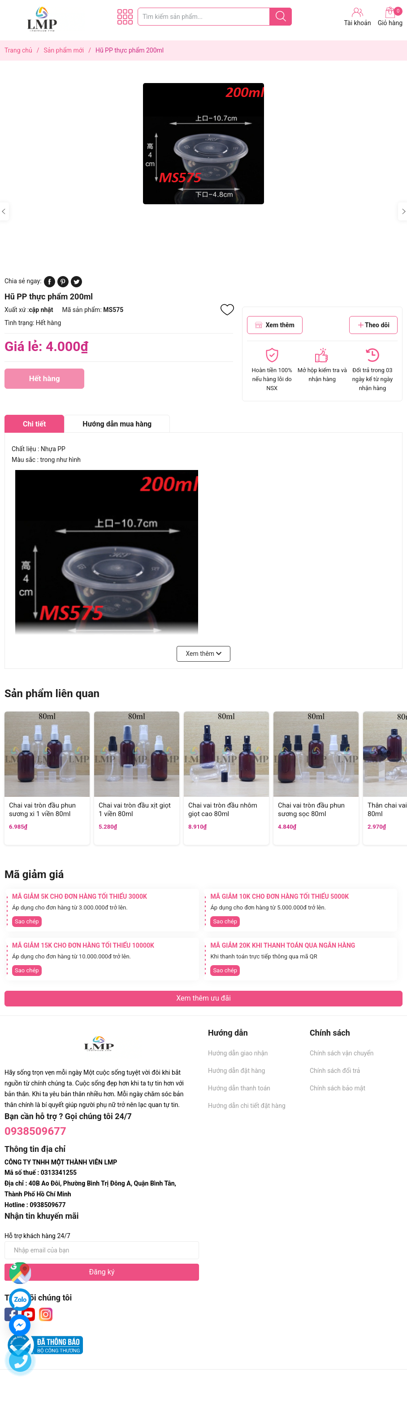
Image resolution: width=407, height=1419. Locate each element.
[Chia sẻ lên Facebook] (49, 285)
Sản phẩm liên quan (52, 693)
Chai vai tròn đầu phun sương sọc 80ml (311, 809)
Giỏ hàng (390, 16)
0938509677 (35, 1131)
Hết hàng (44, 381)
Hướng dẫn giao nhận (238, 1053)
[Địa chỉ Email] (101, 1250)
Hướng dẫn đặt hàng (236, 1070)
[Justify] (280, 17)
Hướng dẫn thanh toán (239, 1088)
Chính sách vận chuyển (342, 1053)
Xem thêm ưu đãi (203, 998)
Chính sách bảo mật (337, 1088)
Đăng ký (102, 1272)
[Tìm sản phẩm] (215, 17)
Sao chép (27, 921)
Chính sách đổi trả (335, 1070)
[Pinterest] (63, 285)
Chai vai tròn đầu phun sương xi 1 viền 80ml (42, 809)
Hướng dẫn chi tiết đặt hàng (247, 1105)
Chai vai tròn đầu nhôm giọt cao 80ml (222, 809)
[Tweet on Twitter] (76, 285)
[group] (203, 144)
